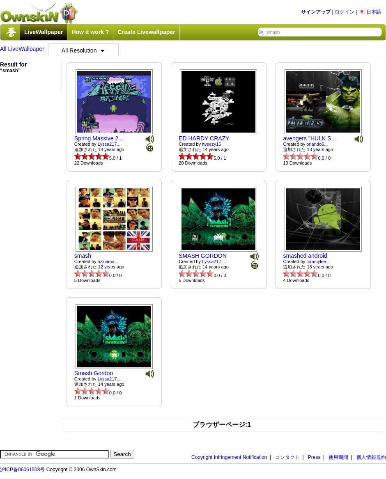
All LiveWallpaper (22, 49)
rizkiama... (108, 261)
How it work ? (90, 32)
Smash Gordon (93, 373)
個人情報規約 (371, 457)
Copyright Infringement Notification (229, 457)
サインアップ (316, 12)
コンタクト (287, 457)
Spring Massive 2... (98, 138)
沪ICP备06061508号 (22, 469)
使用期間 (338, 457)
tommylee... (318, 261)
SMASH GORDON (203, 255)
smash (82, 255)
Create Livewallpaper (146, 32)
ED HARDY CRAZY (204, 138)
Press (314, 457)
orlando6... (317, 144)
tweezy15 (211, 144)
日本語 (369, 12)
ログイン (344, 12)
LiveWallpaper (43, 32)
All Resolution (83, 50)
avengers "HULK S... (309, 138)
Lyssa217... (109, 144)
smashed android (305, 255)
